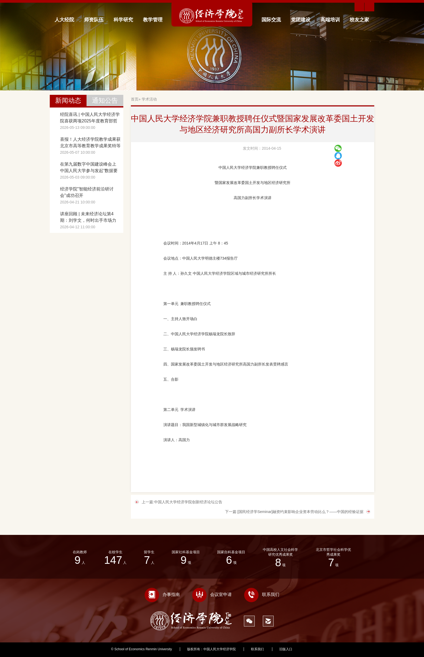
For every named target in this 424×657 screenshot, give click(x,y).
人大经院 (64, 19)
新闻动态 (68, 100)
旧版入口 (285, 649)
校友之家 (359, 19)
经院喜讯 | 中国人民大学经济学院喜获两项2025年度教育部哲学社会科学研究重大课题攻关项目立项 (90, 118)
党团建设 (300, 19)
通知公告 (105, 100)
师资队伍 (94, 19)
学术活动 (149, 99)
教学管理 (153, 19)
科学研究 (123, 19)
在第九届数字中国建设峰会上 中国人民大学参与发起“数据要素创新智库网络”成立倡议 (89, 168)
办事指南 (162, 594)
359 (310, 649)
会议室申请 (212, 594)
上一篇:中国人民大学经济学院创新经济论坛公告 (182, 502)
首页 (134, 99)
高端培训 (330, 19)
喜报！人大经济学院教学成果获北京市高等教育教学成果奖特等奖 (90, 143)
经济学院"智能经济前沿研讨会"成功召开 (87, 192)
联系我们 (261, 594)
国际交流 (271, 19)
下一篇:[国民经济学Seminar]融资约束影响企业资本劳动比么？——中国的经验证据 (294, 511)
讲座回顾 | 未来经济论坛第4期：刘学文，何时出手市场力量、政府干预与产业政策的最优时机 (90, 218)
